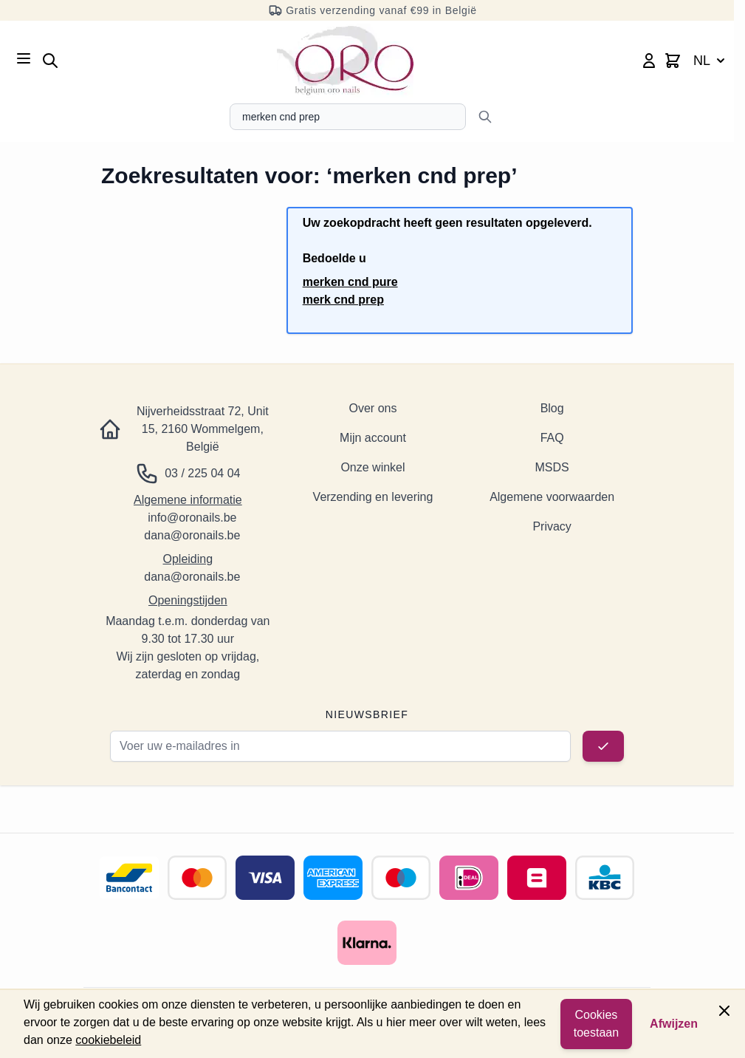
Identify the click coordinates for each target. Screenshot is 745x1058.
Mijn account (373, 437)
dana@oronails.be (192, 535)
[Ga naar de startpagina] (345, 61)
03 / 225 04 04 (202, 473)
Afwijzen (674, 1023)
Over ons (373, 408)
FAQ (552, 437)
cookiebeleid (108, 1040)
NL (710, 60)
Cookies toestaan (596, 1023)
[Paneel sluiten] (724, 1010)
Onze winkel (372, 467)
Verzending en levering (373, 497)
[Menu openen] (23, 58)
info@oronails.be (192, 517)
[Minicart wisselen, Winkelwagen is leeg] (672, 60)
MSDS (552, 467)
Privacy (551, 526)
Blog (552, 408)
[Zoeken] (485, 116)
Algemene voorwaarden (552, 497)
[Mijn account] (649, 60)
